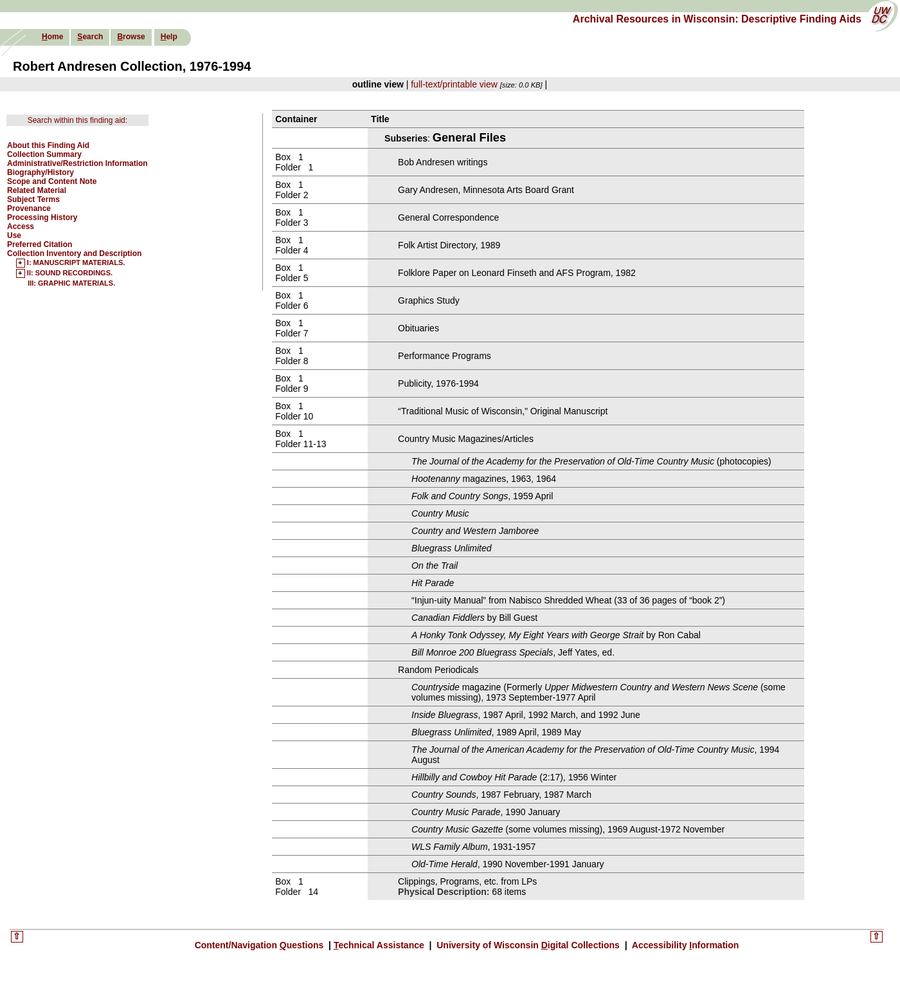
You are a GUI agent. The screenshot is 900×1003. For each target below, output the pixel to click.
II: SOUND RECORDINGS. (70, 273)
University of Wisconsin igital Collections (528, 945)
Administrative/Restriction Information (77, 163)
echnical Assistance (380, 945)
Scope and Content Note (51, 181)
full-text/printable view (454, 84)
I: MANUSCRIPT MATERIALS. (76, 263)
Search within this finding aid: (77, 120)
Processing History (42, 217)
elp (169, 36)
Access (20, 226)
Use (14, 235)
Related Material (36, 190)
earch (90, 36)
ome (52, 36)
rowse (131, 36)
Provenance (29, 208)
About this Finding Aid (48, 145)
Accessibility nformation (684, 945)
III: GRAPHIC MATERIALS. (71, 283)
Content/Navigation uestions (261, 945)
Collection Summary (44, 154)
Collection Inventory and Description (74, 253)
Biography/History (40, 172)
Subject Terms (33, 199)
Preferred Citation (39, 244)
